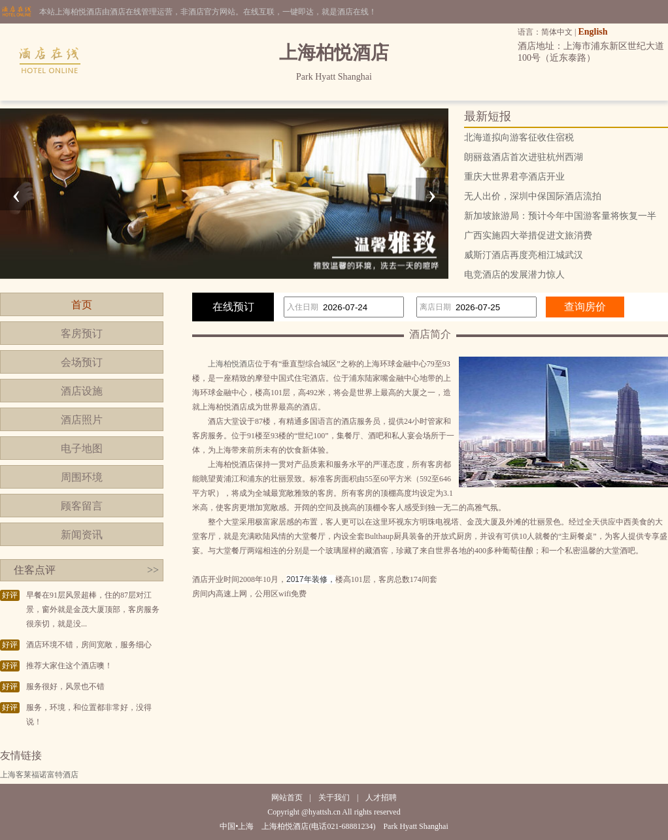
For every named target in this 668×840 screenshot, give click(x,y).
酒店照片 (82, 419)
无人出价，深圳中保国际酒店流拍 (532, 196)
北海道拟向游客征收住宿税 (519, 137)
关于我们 (334, 797)
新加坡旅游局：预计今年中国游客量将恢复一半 (560, 216)
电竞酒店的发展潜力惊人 (514, 275)
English (592, 32)
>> (153, 569)
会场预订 (82, 362)
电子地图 (82, 448)
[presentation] (16, 194)
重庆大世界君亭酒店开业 (514, 177)
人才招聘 (381, 797)
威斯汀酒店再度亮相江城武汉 (523, 255)
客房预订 (82, 333)
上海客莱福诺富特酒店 (39, 774)
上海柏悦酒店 (231, 363)
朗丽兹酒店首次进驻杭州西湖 (523, 157)
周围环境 (82, 477)
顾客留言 (82, 505)
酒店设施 (82, 390)
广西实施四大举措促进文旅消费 (528, 235)
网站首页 (287, 797)
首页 (81, 304)
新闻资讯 (82, 534)
